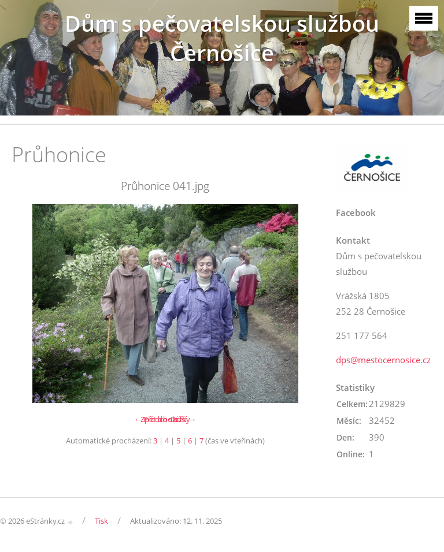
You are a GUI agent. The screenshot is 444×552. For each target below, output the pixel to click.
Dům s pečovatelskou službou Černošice (222, 38)
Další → (183, 419)
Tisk (101, 521)
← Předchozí (155, 419)
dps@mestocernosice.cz (383, 359)
